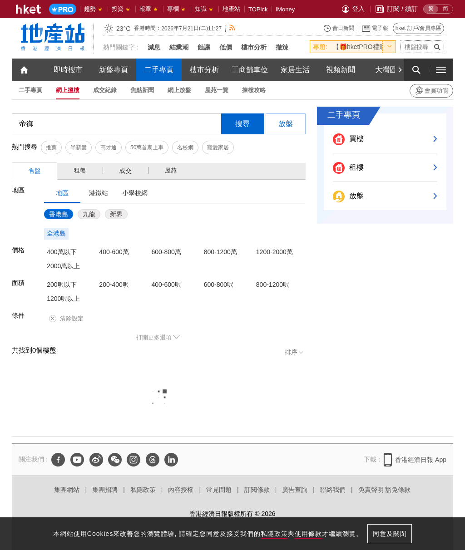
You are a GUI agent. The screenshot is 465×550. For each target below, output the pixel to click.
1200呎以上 (63, 298)
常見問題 (219, 489)
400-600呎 (166, 284)
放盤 (285, 124)
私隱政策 (143, 489)
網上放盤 (179, 90)
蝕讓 (204, 47)
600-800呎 (218, 284)
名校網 (185, 147)
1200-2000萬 (274, 251)
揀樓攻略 (254, 90)
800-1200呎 (272, 284)
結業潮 (178, 47)
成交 (125, 170)
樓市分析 (254, 47)
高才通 (108, 147)
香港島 (58, 214)
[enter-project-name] (422, 46)
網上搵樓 (67, 90)
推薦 (51, 147)
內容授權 (180, 489)
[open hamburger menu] (441, 70)
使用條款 (308, 533)
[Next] (399, 70)
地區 (62, 192)
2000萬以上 (63, 266)
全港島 (56, 233)
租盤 (80, 170)
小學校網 (135, 192)
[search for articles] (416, 70)
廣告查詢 (294, 489)
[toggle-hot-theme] (389, 46)
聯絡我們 (333, 489)
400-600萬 (114, 251)
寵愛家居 (218, 147)
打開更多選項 (154, 337)
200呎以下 (61, 284)
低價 (225, 47)
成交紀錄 (105, 90)
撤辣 (282, 47)
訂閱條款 (257, 489)
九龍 (89, 214)
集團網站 (66, 489)
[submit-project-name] (437, 46)
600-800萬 (166, 251)
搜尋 (242, 124)
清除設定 (66, 318)
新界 (116, 214)
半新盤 (78, 147)
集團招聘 (105, 489)
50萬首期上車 (146, 147)
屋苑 (171, 170)
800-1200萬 (220, 251)
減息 (154, 47)
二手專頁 (30, 90)
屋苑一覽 (216, 90)
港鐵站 (98, 192)
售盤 (34, 170)
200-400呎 (114, 284)
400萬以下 (61, 251)
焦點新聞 (142, 90)
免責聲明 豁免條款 (384, 489)
